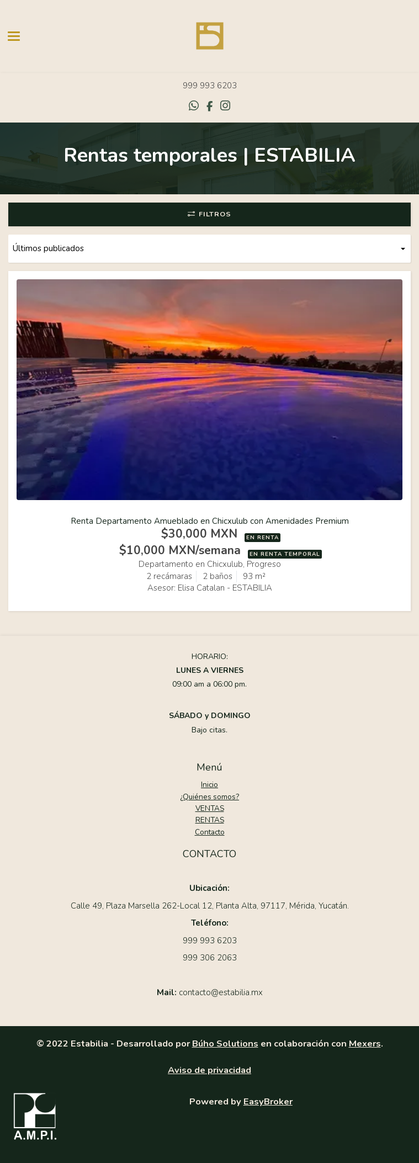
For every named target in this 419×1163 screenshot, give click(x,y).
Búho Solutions (225, 1043)
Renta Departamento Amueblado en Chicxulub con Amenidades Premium (210, 521)
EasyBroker (268, 1101)
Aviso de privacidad (209, 1070)
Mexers (365, 1043)
